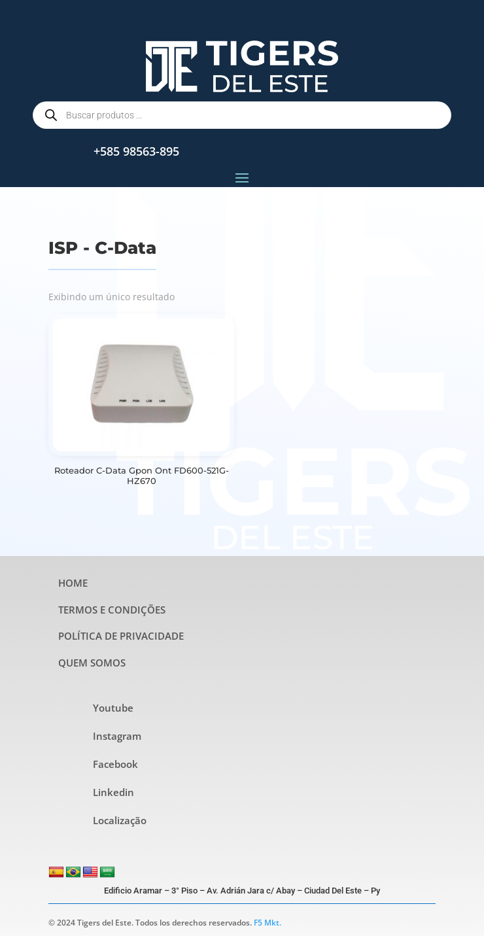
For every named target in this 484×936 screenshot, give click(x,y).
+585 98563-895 (136, 151)
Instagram (117, 735)
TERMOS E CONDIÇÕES (111, 609)
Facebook (115, 764)
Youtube (113, 707)
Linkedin (113, 792)
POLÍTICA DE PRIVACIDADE (121, 635)
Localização (120, 820)
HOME (73, 582)
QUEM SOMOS (92, 662)
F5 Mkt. (267, 922)
